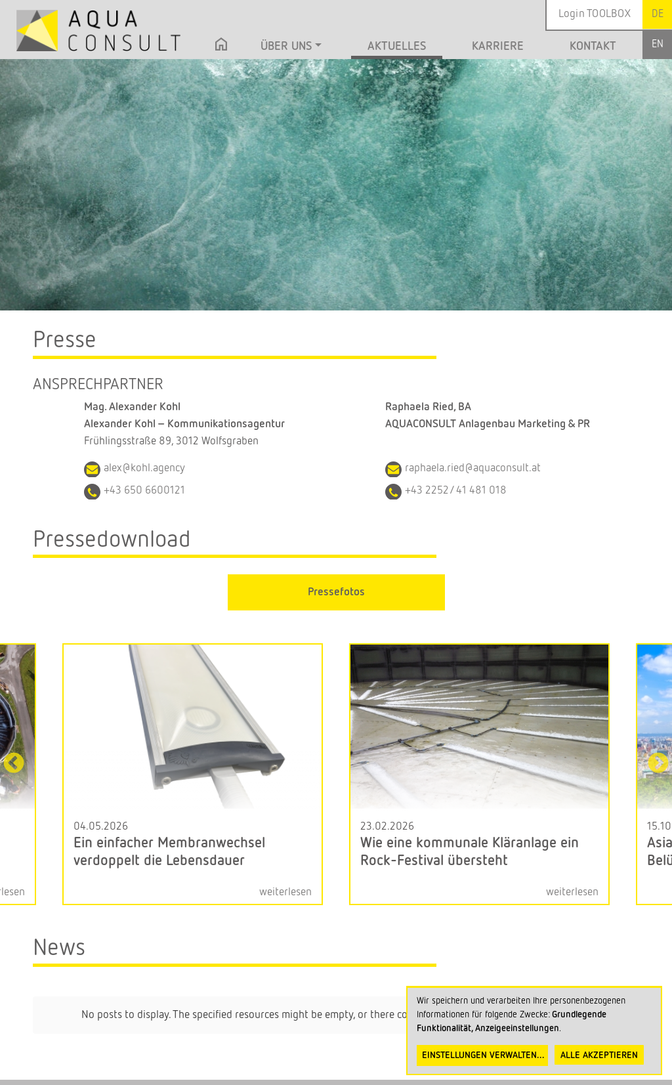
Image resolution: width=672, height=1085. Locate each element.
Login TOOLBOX (594, 14)
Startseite (221, 48)
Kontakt (593, 47)
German (657, 14)
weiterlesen (285, 892)
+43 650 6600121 (144, 490)
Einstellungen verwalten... (483, 1055)
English (657, 44)
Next (658, 764)
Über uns (286, 47)
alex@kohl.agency (144, 468)
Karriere (498, 47)
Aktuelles (397, 47)
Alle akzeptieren (599, 1055)
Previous (14, 764)
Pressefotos (336, 592)
